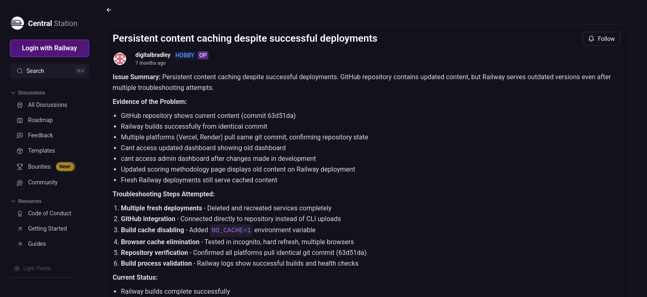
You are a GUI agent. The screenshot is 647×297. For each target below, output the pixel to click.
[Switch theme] (32, 269)
